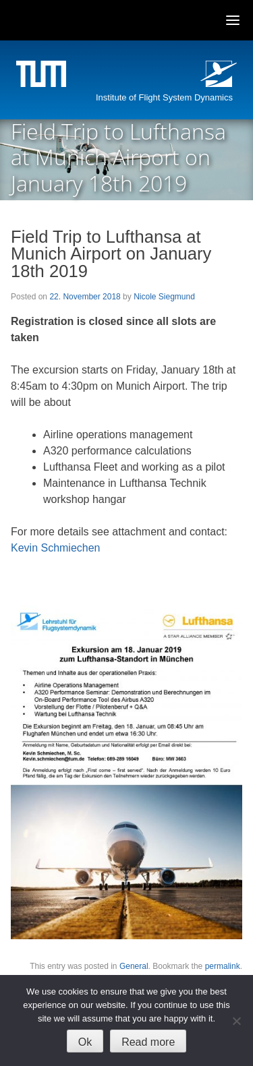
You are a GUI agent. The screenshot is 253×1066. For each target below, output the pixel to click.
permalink (222, 966)
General (133, 966)
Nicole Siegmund (164, 296)
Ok (85, 1042)
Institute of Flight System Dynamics (164, 97)
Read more (148, 1042)
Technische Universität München (43, 76)
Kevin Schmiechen (56, 548)
